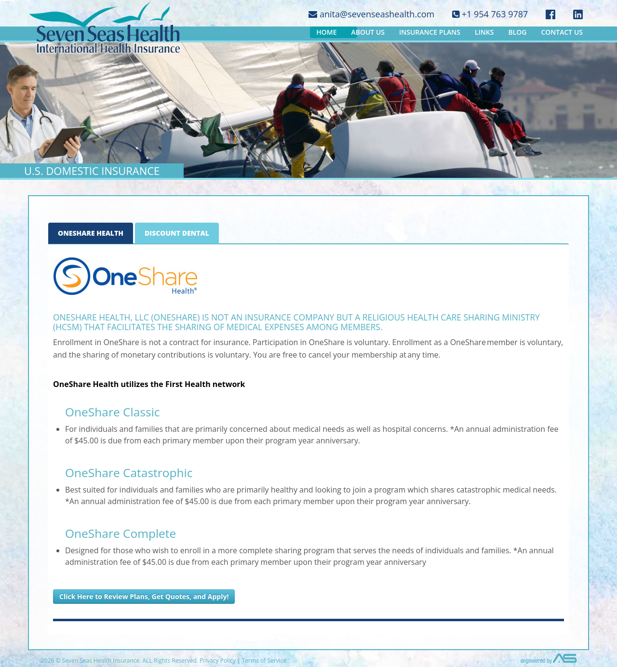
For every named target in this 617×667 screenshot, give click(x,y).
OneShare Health (90, 233)
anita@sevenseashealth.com (371, 14)
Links (484, 32)
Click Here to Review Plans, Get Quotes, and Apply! (143, 596)
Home (326, 32)
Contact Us (562, 32)
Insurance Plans (429, 32)
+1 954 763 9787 (490, 14)
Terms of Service (264, 660)
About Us (368, 32)
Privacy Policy (218, 660)
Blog (517, 32)
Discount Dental (177, 233)
